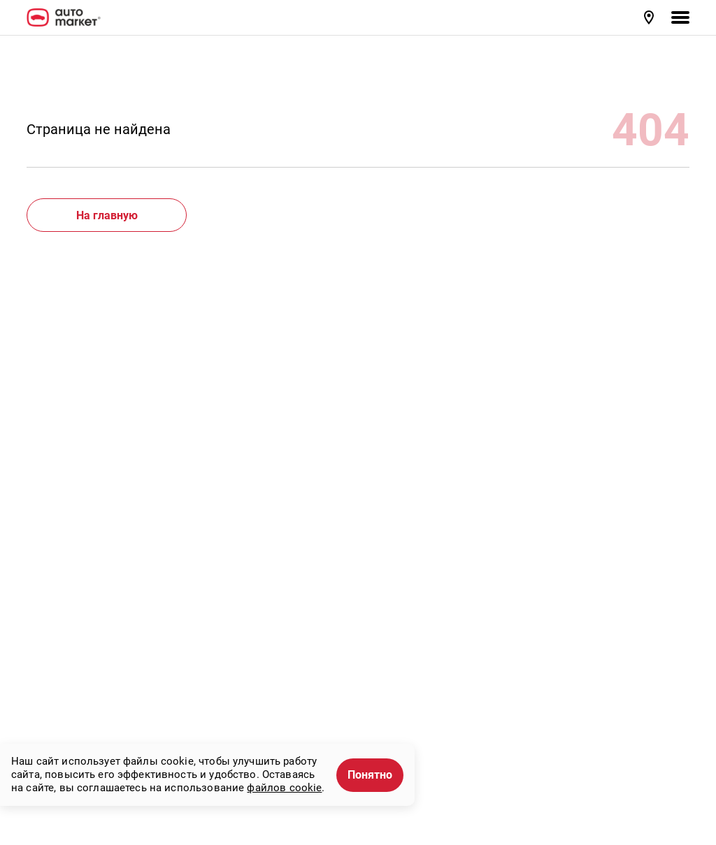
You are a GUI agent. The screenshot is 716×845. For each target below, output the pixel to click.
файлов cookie (284, 787)
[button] (650, 17)
